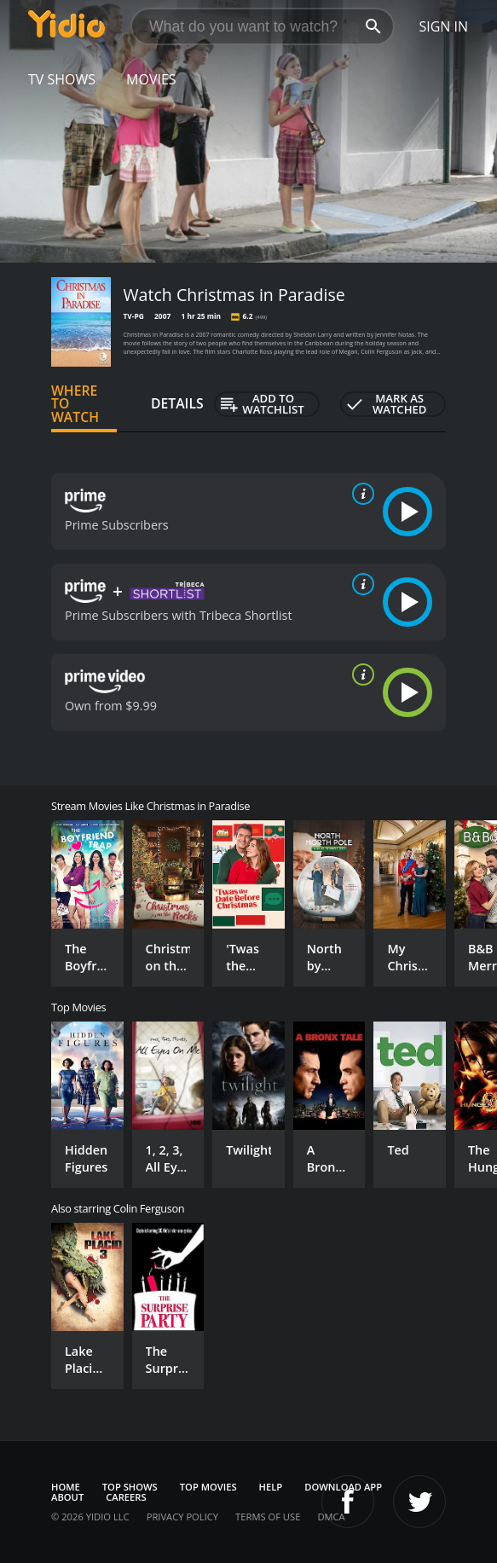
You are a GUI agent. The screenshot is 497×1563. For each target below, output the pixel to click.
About (67, 1497)
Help (271, 1486)
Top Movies (208, 1486)
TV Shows (61, 79)
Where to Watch (75, 404)
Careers (126, 1497)
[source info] (359, 494)
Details (177, 403)
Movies (151, 79)
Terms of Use (267, 1516)
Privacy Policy (182, 1516)
